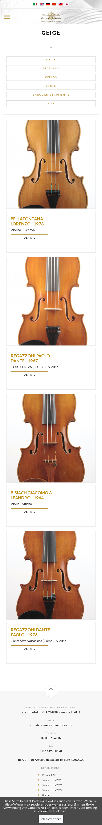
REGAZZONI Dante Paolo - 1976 (30, 632)
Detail (29, 237)
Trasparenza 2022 (52, 790)
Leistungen (48, 800)
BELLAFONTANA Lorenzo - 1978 (27, 221)
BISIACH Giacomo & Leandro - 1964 (31, 495)
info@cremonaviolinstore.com (51, 725)
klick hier (59, 816)
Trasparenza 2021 (52, 785)
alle (51, 103)
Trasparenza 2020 (52, 780)
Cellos (51, 77)
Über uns (47, 795)
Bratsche (51, 68)
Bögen (51, 85)
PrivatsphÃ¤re (50, 774)
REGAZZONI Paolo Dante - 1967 (30, 358)
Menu (7, 16)
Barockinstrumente (51, 94)
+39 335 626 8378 (51, 738)
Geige (51, 59)
